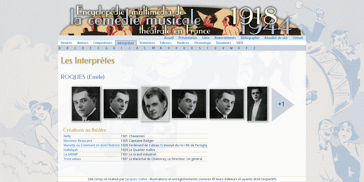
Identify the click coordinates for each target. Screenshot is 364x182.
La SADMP (71, 154)
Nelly (67, 136)
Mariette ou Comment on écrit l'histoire (92, 145)
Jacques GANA (136, 179)
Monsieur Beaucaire (78, 141)
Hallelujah (71, 150)
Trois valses (72, 159)
